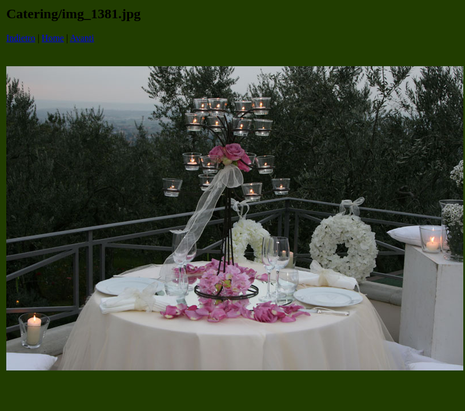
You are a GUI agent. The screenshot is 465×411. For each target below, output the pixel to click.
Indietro (20, 38)
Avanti (82, 38)
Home (53, 38)
